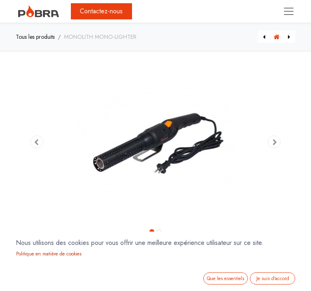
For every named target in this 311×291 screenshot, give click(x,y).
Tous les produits (35, 37)
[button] (37, 141)
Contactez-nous (101, 11)
